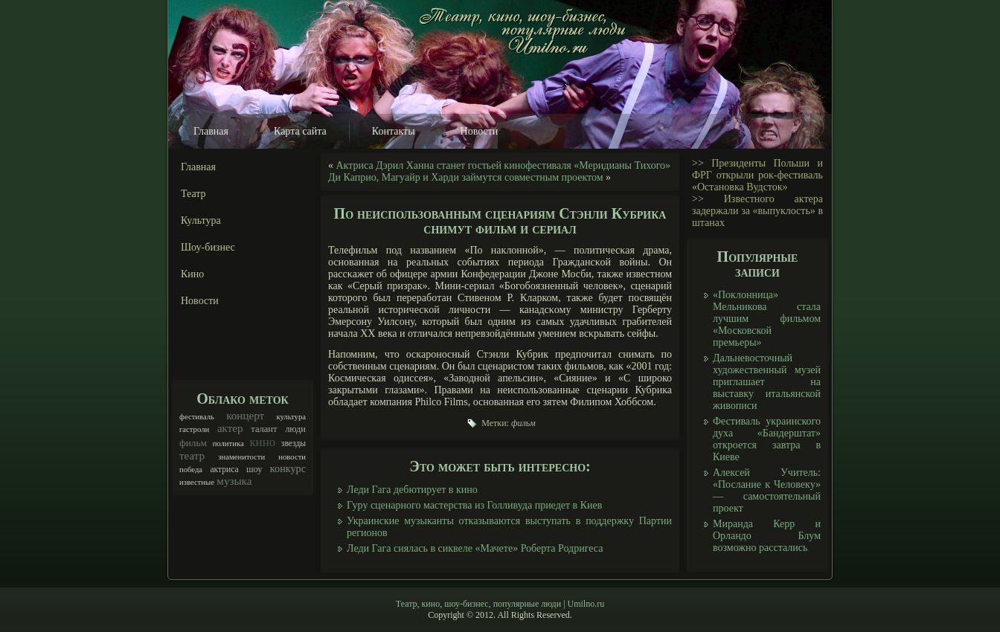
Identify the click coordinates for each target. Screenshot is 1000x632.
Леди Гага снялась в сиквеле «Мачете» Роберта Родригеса (475, 548)
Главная (210, 131)
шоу (254, 469)
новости (292, 457)
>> (698, 163)
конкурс (288, 468)
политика (228, 443)
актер (230, 428)
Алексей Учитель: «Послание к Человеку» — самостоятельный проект (767, 490)
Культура (201, 220)
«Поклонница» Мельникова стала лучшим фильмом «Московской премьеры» (767, 318)
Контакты (393, 131)
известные (196, 482)
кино (262, 442)
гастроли (194, 429)
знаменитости (241, 457)
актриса (224, 469)
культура (291, 417)
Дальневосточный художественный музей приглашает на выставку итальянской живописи (767, 381)
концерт (245, 416)
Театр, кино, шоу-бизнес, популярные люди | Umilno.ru (500, 604)
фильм (193, 442)
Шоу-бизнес (208, 247)
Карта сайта (300, 131)
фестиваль (196, 417)
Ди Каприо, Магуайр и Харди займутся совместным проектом (465, 177)
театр (192, 456)
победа (190, 469)
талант (264, 429)
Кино (192, 274)
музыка (234, 481)
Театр (193, 193)
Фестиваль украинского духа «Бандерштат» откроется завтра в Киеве (767, 439)
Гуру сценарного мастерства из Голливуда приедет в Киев (474, 505)
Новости (480, 131)
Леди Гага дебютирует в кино (412, 489)
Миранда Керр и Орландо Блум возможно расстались (767, 535)
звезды (293, 443)
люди (295, 429)
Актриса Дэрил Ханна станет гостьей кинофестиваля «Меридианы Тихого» (503, 165)
